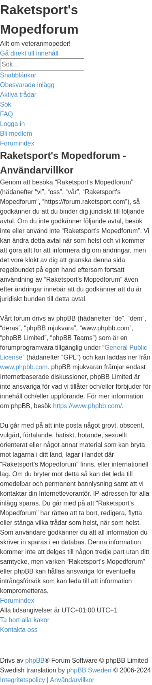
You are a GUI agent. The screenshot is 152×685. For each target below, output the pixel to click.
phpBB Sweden (89, 670)
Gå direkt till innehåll (29, 53)
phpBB (35, 660)
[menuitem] (27, 84)
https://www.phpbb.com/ (87, 405)
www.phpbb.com (23, 367)
